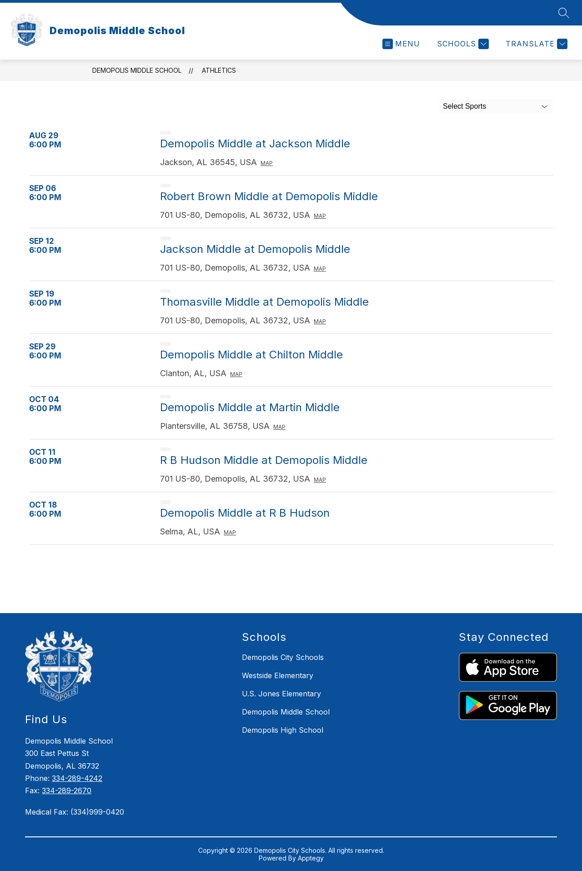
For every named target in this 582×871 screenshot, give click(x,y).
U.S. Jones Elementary (281, 693)
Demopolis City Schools (283, 657)
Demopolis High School (282, 730)
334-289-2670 (66, 790)
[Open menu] (401, 44)
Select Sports (464, 106)
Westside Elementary (277, 675)
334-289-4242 (77, 778)
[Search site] (563, 12)
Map (267, 163)
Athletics (219, 70)
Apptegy (311, 858)
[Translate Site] (535, 44)
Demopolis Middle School (136, 70)
